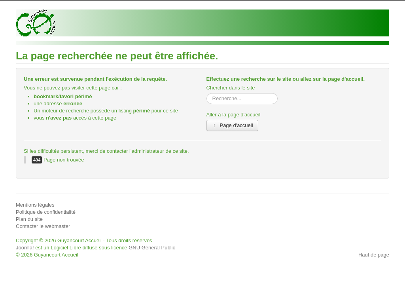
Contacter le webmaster (43, 226)
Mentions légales (35, 205)
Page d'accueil (232, 125)
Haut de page (373, 255)
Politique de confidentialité (46, 212)
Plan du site (29, 219)
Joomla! (25, 248)
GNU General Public (152, 248)
